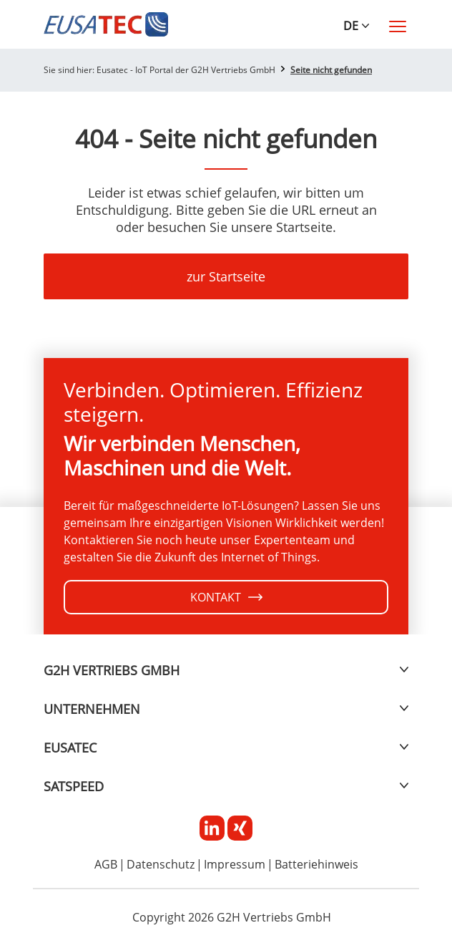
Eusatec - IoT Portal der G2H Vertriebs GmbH (186, 70)
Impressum (234, 865)
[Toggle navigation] (397, 26)
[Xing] (239, 827)
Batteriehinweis (316, 865)
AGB (105, 865)
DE (350, 26)
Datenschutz (161, 865)
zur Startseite (226, 276)
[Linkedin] (213, 827)
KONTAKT (226, 597)
